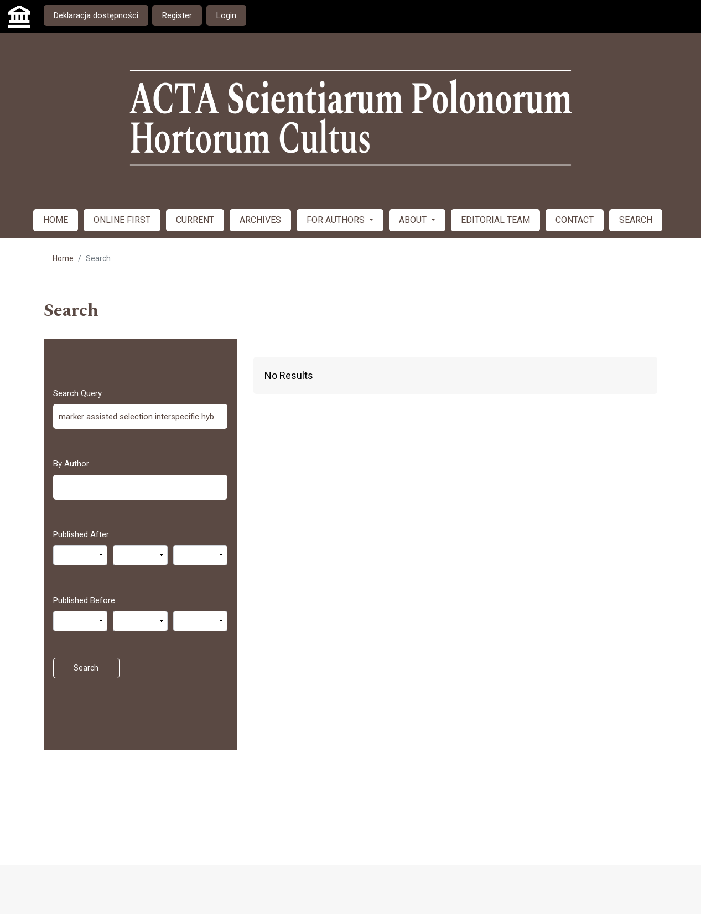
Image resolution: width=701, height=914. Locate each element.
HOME (55, 220)
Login (226, 15)
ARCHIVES (260, 220)
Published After (81, 534)
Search (86, 667)
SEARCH (635, 220)
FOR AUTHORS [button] (337, 220)
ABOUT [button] (414, 220)
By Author (71, 464)
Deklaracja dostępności (96, 15)
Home (63, 258)
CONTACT (574, 220)
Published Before (84, 600)
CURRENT (195, 220)
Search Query (77, 393)
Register (177, 15)
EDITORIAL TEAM (495, 220)
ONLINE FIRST (122, 220)
